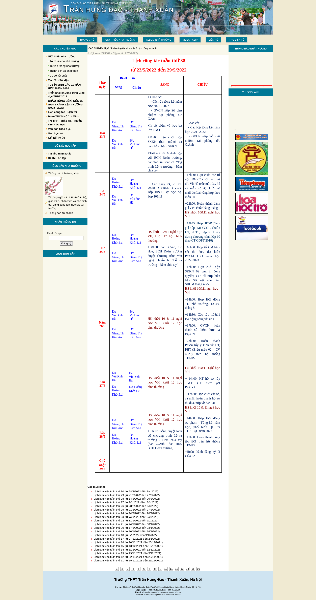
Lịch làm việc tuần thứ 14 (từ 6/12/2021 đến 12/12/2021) (127, 549)
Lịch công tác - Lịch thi (123, 48)
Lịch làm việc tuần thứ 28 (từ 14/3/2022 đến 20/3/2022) (127, 498)
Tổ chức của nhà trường (64, 61)
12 (176, 568)
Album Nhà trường (158, 39)
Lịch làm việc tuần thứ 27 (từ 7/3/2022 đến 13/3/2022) (126, 502)
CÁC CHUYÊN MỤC (98, 48)
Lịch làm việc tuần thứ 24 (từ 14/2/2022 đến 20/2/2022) (127, 513)
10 (165, 568)
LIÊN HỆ (213, 39)
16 (198, 568)
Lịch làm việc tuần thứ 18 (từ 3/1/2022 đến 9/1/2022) (125, 535)
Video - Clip (190, 39)
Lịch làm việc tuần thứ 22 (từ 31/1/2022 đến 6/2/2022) (126, 520)
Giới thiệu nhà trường (120, 39)
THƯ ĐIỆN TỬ (236, 39)
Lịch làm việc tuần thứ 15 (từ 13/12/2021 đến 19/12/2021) (128, 545)
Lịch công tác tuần (147, 48)
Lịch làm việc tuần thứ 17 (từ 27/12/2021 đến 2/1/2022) (127, 538)
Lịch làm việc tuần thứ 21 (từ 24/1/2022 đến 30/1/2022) (127, 524)
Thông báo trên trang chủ (63, 173)
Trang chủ (87, 39)
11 (171, 568)
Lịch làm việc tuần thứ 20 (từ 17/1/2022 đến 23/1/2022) (127, 527)
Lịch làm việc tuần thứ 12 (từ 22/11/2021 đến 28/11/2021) (128, 556)
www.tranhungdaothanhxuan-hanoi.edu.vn (162, 594)
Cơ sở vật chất (58, 75)
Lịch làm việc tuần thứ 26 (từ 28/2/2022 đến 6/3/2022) (126, 506)
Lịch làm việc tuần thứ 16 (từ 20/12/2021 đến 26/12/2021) (128, 542)
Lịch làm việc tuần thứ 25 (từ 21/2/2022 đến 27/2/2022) (127, 509)
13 (182, 568)
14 (187, 568)
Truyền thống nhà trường (65, 65)
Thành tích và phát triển (64, 70)
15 (192, 568)
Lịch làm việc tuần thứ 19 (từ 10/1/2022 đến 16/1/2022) (127, 531)
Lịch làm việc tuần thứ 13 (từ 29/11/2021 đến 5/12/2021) (127, 553)
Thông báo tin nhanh (60, 212)
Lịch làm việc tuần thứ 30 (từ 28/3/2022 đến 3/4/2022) (126, 491)
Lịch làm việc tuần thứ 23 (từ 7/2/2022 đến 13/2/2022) (126, 516)
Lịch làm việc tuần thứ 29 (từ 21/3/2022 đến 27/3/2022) (127, 495)
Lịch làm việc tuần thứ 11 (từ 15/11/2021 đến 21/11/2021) (128, 560)
